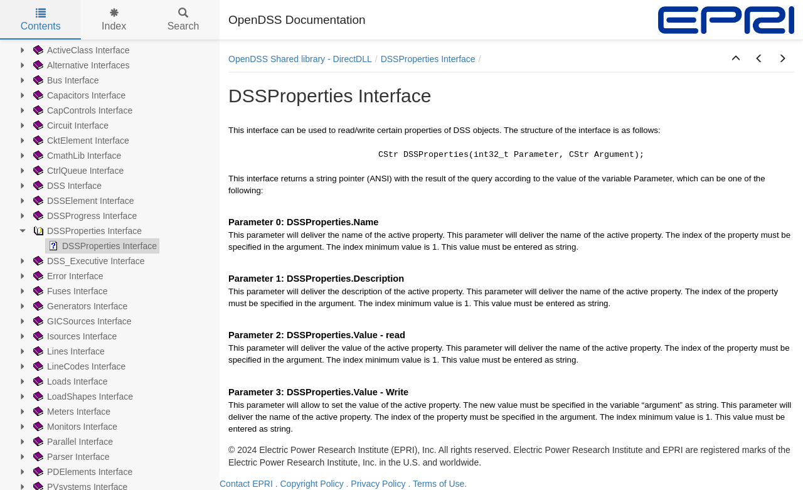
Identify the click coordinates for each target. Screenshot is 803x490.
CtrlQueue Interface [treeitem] (77, 170)
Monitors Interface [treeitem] (74, 426)
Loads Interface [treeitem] (69, 381)
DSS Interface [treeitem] (66, 185)
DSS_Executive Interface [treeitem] (88, 261)
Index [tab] (114, 19)
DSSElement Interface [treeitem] (82, 200)
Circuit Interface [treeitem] (70, 125)
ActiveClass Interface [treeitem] (80, 50)
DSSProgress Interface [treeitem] (84, 215)
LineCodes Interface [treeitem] (78, 366)
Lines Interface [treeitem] (68, 351)
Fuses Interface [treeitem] (69, 291)
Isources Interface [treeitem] (74, 336)
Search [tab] (183, 19)
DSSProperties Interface (428, 59)
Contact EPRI (246, 484)
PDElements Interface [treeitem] (81, 471)
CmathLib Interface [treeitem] (76, 155)
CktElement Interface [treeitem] (80, 140)
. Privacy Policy (376, 484)
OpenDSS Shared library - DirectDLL (300, 59)
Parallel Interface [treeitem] (72, 441)
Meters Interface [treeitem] (70, 411)
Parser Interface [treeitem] (70, 456)
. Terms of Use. (437, 484)
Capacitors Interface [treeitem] (78, 95)
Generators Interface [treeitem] (79, 306)
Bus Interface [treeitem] (65, 80)
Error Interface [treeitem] (67, 276)
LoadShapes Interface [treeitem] (82, 396)
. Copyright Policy (309, 484)
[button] (736, 59)
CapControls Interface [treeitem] (81, 110)
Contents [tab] (41, 19)
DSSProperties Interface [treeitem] (86, 230)
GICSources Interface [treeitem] (81, 321)
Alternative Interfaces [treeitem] (80, 65)
